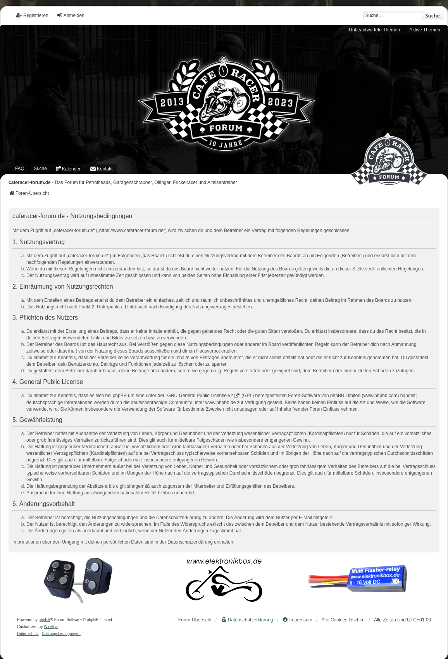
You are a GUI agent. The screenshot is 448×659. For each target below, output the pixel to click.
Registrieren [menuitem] (32, 15)
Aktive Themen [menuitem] (424, 30)
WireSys (51, 627)
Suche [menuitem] (40, 168)
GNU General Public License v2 (200, 395)
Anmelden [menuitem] (70, 15)
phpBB (44, 620)
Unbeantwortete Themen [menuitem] (374, 30)
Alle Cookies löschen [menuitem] (343, 620)
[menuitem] (68, 169)
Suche (432, 15)
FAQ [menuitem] (19, 168)
